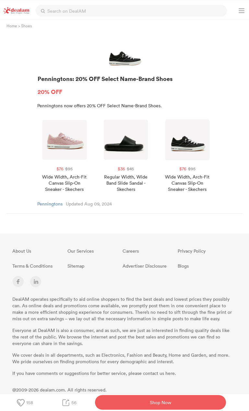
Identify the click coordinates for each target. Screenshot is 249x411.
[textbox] (131, 11)
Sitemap (75, 266)
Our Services (80, 251)
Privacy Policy (192, 251)
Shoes (26, 26)
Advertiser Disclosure (145, 266)
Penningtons (50, 204)
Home (11, 26)
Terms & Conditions (32, 266)
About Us (21, 251)
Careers (131, 251)
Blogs (183, 266)
